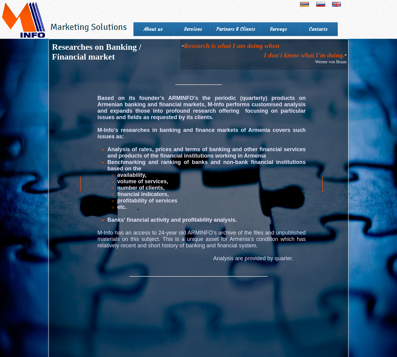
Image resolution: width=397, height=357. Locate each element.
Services (193, 29)
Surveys (278, 29)
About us (153, 29)
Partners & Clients (235, 29)
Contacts (318, 29)
